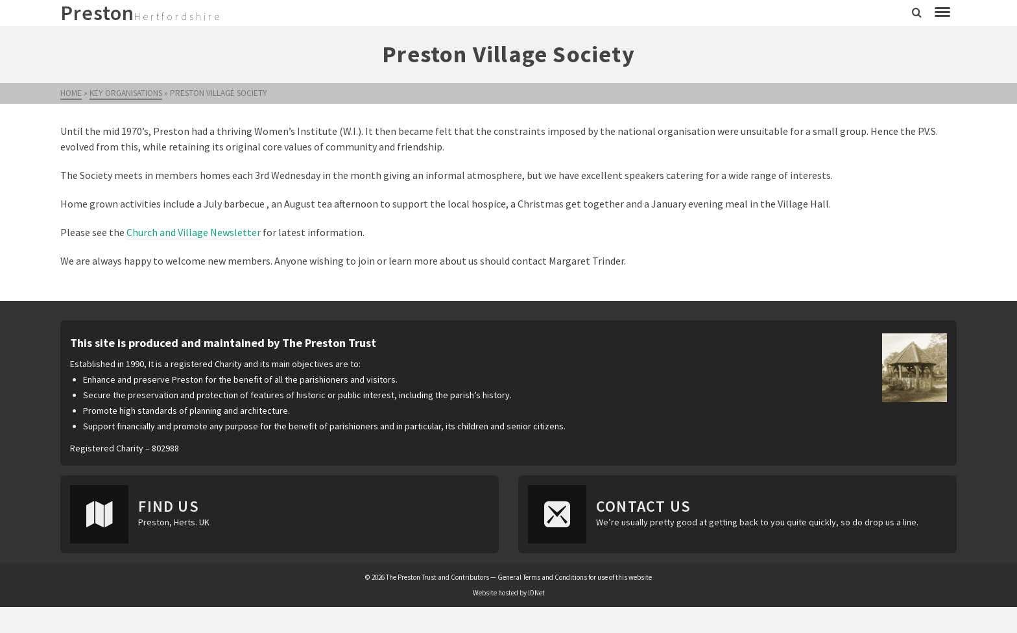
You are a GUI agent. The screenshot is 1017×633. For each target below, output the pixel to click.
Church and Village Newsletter (193, 232)
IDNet (536, 592)
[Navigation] (942, 13)
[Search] (916, 13)
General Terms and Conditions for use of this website (574, 577)
